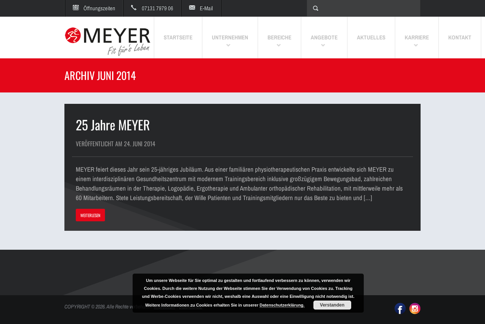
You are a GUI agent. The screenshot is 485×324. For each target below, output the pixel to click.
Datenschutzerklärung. (282, 305)
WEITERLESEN (90, 215)
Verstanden (332, 305)
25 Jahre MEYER (113, 124)
